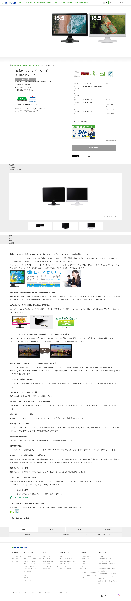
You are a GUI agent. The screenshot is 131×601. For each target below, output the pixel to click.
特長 (23, 236)
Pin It (88, 156)
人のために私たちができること (88, 567)
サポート (50, 2)
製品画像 (27, 166)
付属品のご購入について (104, 553)
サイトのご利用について (61, 586)
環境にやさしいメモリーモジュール (69, 558)
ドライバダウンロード (48, 558)
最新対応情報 (46, 563)
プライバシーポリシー (29, 586)
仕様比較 (108, 236)
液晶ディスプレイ (34, 65)
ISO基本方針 (16, 586)
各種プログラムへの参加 (66, 553)
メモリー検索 (27, 574)
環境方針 (62, 550)
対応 (51, 236)
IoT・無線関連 (41, 2)
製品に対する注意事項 (44, 586)
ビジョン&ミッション (85, 550)
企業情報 (69, 2)
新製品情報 (15, 553)
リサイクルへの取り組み (66, 563)
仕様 (79, 236)
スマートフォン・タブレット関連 (32, 553)
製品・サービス (28, 547)
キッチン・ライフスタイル (30, 558)
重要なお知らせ (16, 555)
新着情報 (15, 547)
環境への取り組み (60, 2)
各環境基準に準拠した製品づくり (68, 555)
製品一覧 (21, 2)
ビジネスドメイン (84, 553)
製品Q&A (100, 550)
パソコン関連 (22, 65)
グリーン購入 (63, 560)
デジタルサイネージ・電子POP (32, 563)
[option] (65, 195)
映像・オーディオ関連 (29, 555)
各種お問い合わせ (47, 553)
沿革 (81, 560)
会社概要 (82, 555)
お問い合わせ (84, 2)
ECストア (77, 2)
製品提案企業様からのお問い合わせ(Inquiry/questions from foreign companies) (107, 570)
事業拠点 (82, 558)
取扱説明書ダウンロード (49, 555)
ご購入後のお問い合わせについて (106, 558)
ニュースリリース (16, 550)
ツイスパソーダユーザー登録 (50, 560)
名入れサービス (30, 2)
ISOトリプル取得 (84, 563)
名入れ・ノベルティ (29, 560)
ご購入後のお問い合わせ (103, 166)
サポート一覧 (46, 550)
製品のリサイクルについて (105, 555)
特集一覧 (26, 569)
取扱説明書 (65, 166)
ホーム (14, 65)
